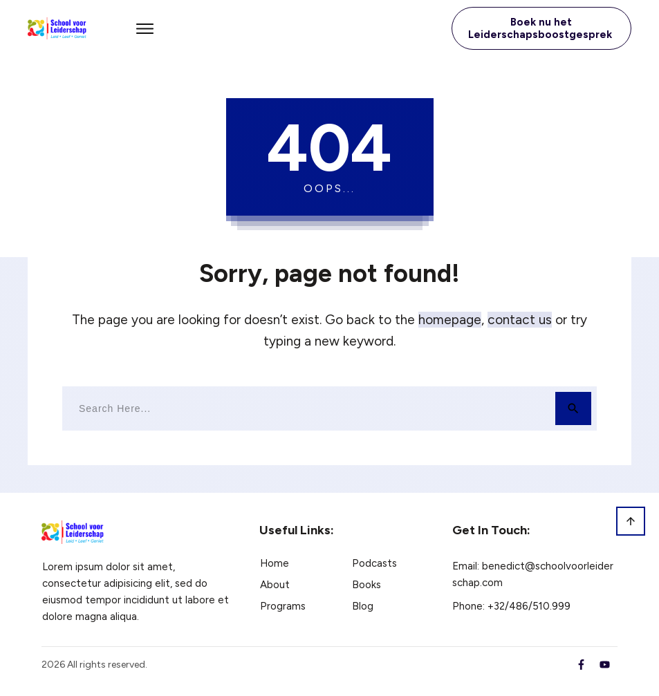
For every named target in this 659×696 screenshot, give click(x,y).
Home (274, 563)
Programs (283, 606)
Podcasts (374, 563)
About (275, 585)
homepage (449, 320)
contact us (520, 320)
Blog (362, 606)
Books (366, 585)
